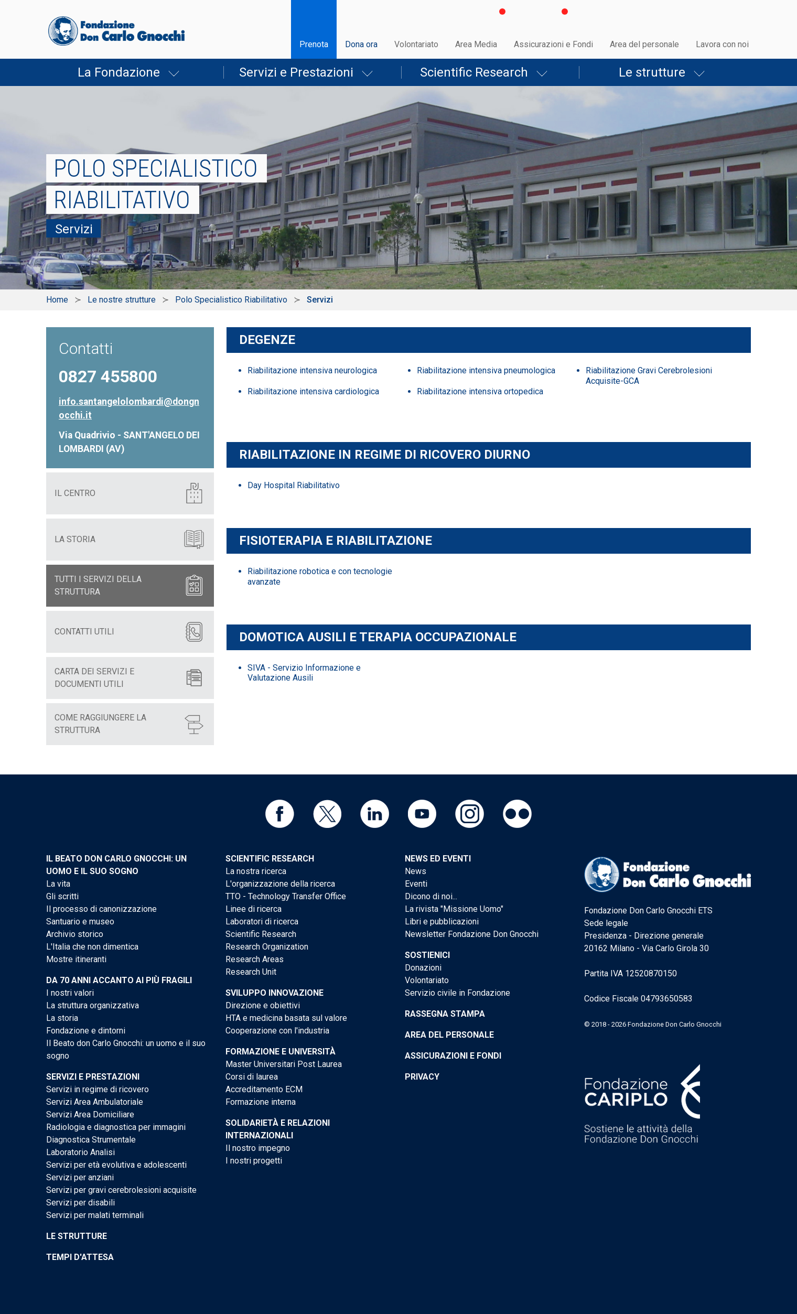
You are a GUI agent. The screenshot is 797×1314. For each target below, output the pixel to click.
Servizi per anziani (80, 1177)
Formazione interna (260, 1102)
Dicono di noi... (431, 896)
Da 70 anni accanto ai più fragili (119, 980)
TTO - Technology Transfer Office (285, 896)
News (415, 871)
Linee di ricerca (253, 909)
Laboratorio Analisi (80, 1152)
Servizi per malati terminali (95, 1215)
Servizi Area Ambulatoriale (94, 1102)
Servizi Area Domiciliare (90, 1114)
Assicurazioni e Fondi (553, 44)
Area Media (476, 44)
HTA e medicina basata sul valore (286, 1018)
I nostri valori (70, 993)
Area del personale (644, 44)
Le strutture (652, 72)
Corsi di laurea (251, 1077)
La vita (58, 884)
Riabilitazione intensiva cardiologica (313, 391)
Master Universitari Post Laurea (283, 1064)
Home (57, 300)
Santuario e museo (80, 922)
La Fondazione (119, 72)
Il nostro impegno (257, 1148)
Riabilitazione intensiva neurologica (312, 370)
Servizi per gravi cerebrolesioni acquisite (121, 1190)
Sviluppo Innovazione (274, 993)
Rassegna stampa (445, 1014)
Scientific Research (474, 72)
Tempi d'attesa (80, 1257)
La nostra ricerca (255, 871)
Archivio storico (74, 934)
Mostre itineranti (76, 959)
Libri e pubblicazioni (442, 922)
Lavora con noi (722, 44)
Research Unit (250, 972)
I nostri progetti (253, 1161)
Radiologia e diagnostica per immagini (116, 1127)
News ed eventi (438, 859)
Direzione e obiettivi (262, 1005)
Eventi (416, 884)
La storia (62, 1018)
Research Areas (254, 959)
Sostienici (427, 955)
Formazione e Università (280, 1052)
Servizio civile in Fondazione (457, 993)
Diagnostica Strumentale (91, 1140)
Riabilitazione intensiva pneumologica (486, 370)
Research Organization (266, 947)
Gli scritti (62, 896)
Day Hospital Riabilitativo (293, 485)
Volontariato (416, 44)
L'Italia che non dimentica (92, 947)
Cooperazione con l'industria (277, 1031)
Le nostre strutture (122, 300)
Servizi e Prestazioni (296, 72)
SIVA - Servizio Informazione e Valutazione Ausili (304, 673)
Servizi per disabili (80, 1203)
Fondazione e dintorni (85, 1031)
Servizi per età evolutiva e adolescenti (116, 1165)
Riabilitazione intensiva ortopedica (480, 391)
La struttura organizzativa (92, 1005)
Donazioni (423, 968)
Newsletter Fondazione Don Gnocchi (471, 934)
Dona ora (361, 44)
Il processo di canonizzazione (101, 909)
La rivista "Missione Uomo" (454, 909)
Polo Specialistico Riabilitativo (231, 300)
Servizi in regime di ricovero (97, 1089)
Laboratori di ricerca (261, 922)
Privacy (422, 1077)
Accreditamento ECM (264, 1089)
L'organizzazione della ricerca (280, 884)
